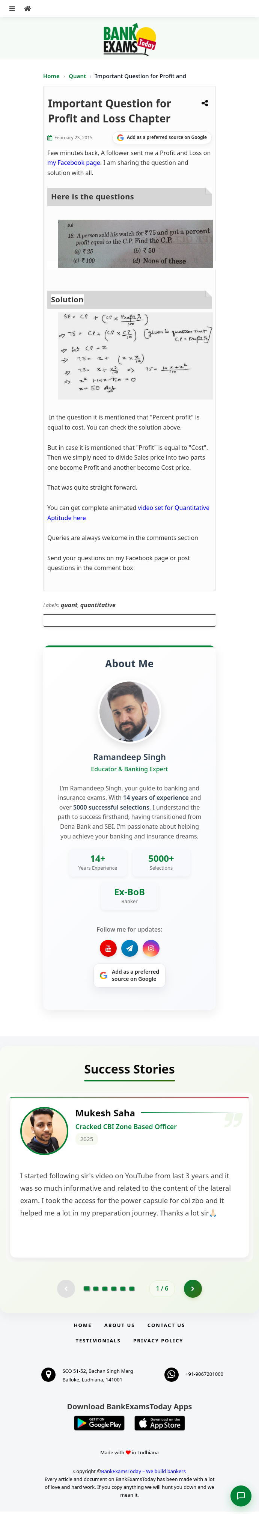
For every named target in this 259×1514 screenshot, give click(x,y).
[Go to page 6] (131, 1290)
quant (69, 605)
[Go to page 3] (104, 1290)
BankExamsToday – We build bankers (143, 1473)
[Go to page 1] (87, 1290)
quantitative (98, 605)
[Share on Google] (162, 137)
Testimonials (98, 1342)
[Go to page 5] (122, 1290)
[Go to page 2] (95, 1290)
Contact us (166, 1327)
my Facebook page (73, 162)
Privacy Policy (158, 1342)
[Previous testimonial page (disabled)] (65, 1290)
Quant (77, 76)
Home (51, 76)
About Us (119, 1327)
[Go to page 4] (113, 1290)
